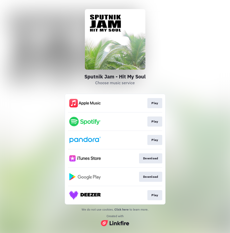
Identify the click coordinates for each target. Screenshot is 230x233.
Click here (121, 209)
